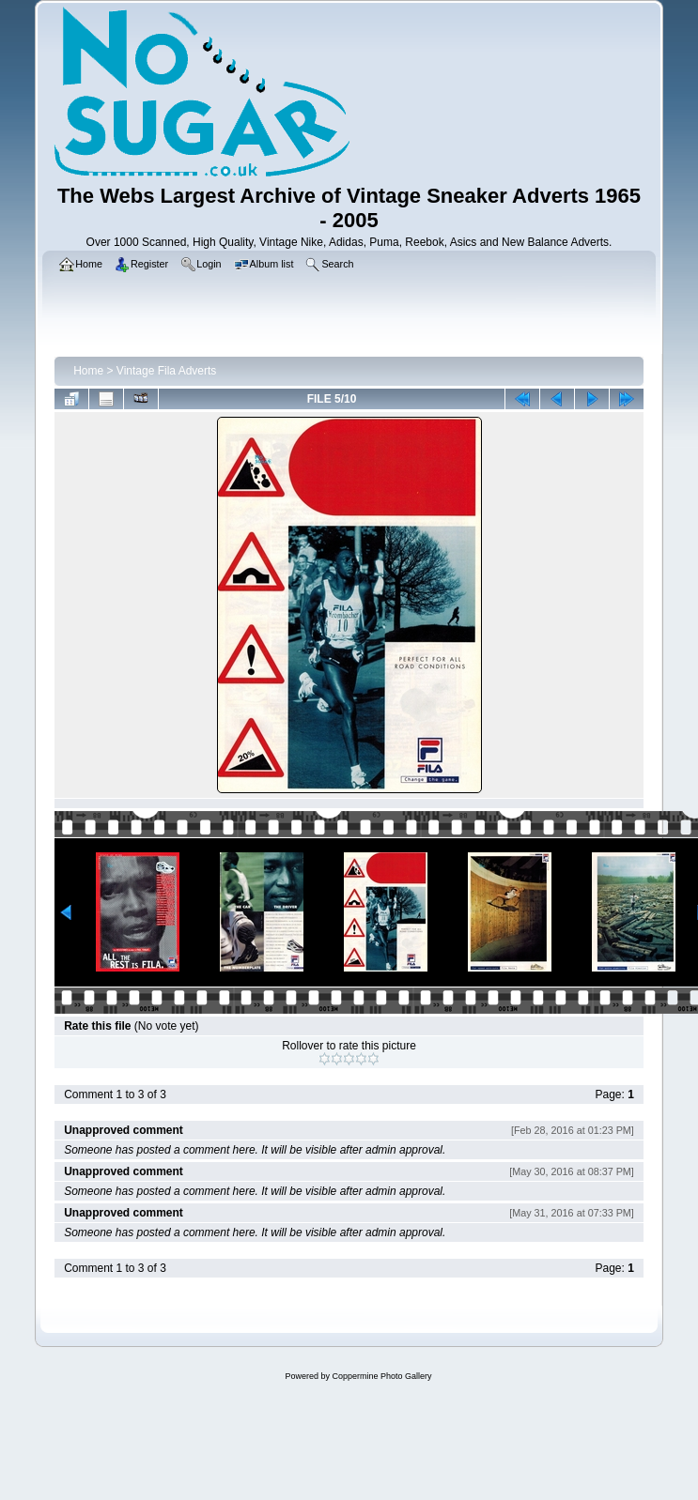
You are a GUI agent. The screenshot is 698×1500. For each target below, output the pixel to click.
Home (88, 370)
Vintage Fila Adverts (166, 370)
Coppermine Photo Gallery (381, 1376)
